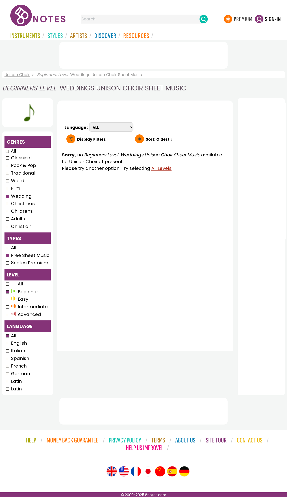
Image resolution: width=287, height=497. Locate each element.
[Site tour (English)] (111, 471)
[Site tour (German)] (184, 471)
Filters (91, 139)
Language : (77, 127)
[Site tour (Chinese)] (160, 471)
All (13, 151)
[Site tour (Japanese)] (148, 471)
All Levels (161, 168)
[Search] (203, 19)
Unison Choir (17, 74)
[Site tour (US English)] (123, 471)
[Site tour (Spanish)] (172, 471)
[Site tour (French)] (135, 471)
